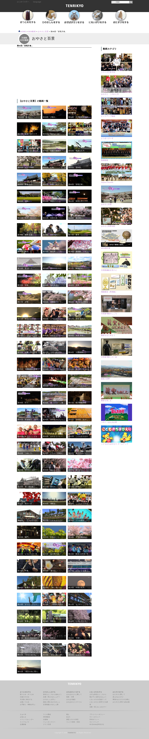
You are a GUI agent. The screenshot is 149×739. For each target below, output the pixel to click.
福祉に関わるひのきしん (51, 702)
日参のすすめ (24, 697)
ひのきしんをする (49, 692)
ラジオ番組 (47, 714)
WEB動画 (46, 717)
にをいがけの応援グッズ (98, 699)
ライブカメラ (24, 722)
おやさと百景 (43, 31)
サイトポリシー (95, 717)
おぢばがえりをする (73, 692)
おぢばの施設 (71, 699)
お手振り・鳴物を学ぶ (27, 704)
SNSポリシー (94, 719)
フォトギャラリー (49, 722)
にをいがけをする (96, 692)
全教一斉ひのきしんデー (51, 697)
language (37, 2)
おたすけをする (118, 692)
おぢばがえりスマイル (74, 702)
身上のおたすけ (118, 697)
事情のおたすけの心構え (121, 699)
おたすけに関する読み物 (121, 702)
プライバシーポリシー (97, 714)
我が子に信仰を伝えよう (98, 697)
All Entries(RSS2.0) (97, 724)
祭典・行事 (70, 697)
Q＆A (68, 717)
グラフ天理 (47, 724)
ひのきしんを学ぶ (49, 699)
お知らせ (23, 717)
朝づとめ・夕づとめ (27, 694)
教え (67, 714)
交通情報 (23, 724)
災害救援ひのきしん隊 (51, 704)
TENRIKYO (72, 733)
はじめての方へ (23, 2)
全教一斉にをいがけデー (98, 707)
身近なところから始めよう (52, 694)
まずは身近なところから (98, 694)
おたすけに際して (119, 694)
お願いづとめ (24, 702)
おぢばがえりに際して (74, 694)
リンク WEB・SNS (73, 722)
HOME (22, 31)
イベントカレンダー (27, 719)
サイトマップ (94, 722)
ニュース (23, 714)
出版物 (45, 719)
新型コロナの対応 (72, 719)
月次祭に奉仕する (26, 699)
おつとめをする (25, 692)
